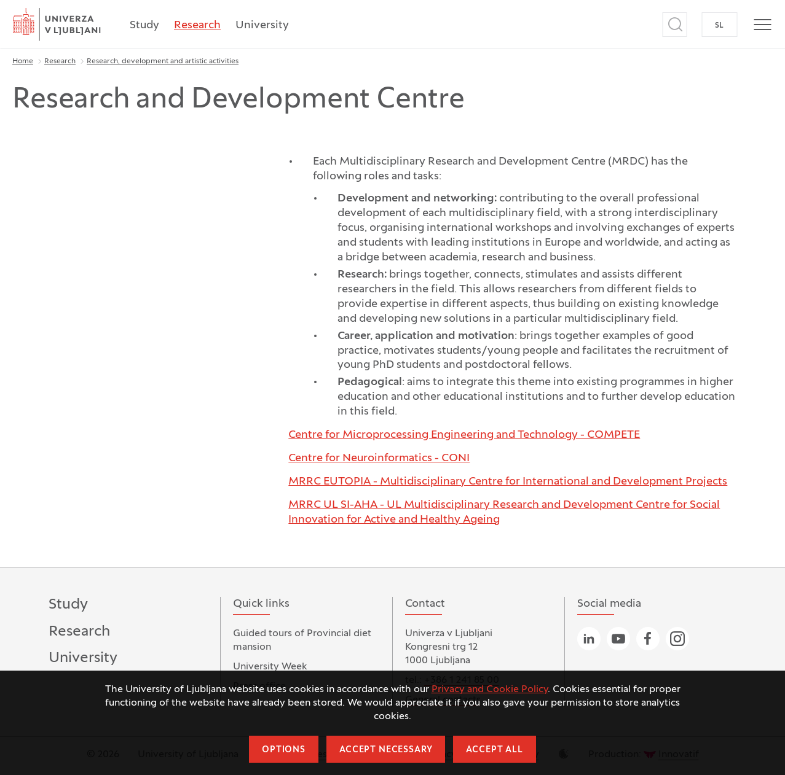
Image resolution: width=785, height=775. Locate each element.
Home (22, 61)
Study (144, 25)
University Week (270, 667)
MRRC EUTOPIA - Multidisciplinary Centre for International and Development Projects (507, 482)
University (262, 25)
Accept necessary (385, 750)
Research (197, 25)
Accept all (494, 750)
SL (719, 25)
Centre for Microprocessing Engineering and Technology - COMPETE (464, 435)
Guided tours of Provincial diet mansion (302, 640)
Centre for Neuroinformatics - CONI (379, 458)
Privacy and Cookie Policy (490, 690)
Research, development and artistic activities (163, 61)
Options (284, 750)
